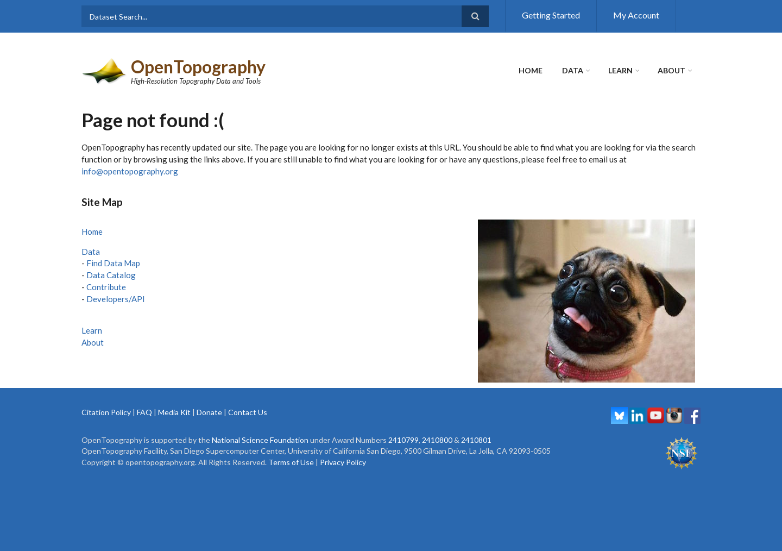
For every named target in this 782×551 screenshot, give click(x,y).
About (671, 70)
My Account (636, 15)
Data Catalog (111, 275)
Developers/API (115, 299)
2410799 (403, 439)
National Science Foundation (260, 439)
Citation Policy (106, 412)
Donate (209, 412)
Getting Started (551, 15)
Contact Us (247, 412)
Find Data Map (113, 263)
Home (531, 70)
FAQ (144, 412)
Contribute (106, 287)
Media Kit (174, 412)
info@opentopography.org (129, 171)
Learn (620, 70)
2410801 (476, 439)
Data (572, 70)
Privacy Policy (343, 462)
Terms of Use (291, 462)
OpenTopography (198, 66)
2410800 (437, 439)
